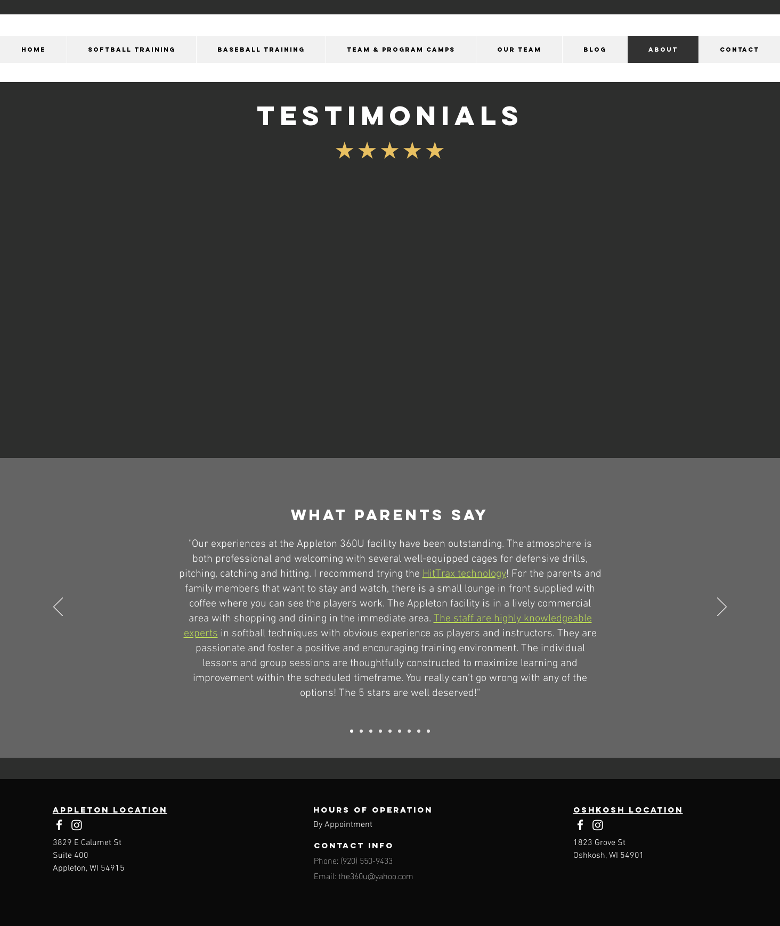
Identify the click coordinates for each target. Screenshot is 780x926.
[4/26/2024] (370, 731)
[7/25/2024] (428, 731)
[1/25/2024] (418, 731)
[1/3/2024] (351, 731)
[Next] (722, 607)
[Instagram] (77, 825)
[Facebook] (59, 825)
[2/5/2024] (409, 731)
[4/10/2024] (361, 731)
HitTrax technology (464, 574)
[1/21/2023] (380, 731)
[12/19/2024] (399, 731)
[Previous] (58, 607)
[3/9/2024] (390, 731)
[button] (131, 49)
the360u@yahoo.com (375, 875)
